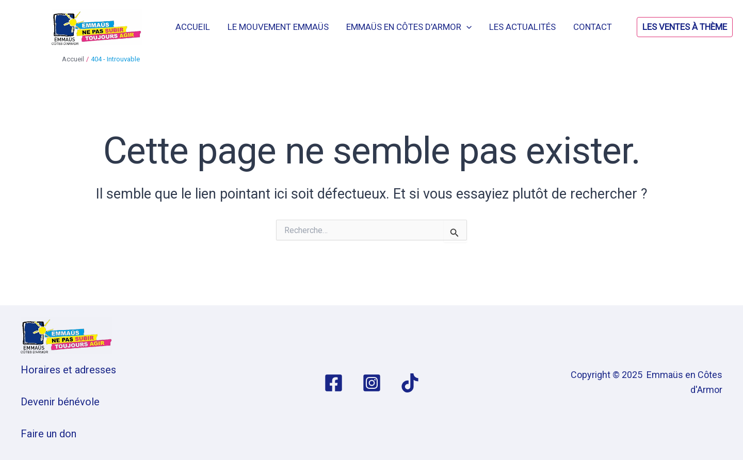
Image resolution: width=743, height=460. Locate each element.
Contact (592, 27)
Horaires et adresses (68, 370)
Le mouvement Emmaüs (278, 27)
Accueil (192, 27)
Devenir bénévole (60, 402)
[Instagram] (371, 382)
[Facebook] (333, 382)
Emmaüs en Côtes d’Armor (409, 26)
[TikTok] (409, 382)
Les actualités (522, 27)
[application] (466, 26)
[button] (659, 27)
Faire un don (48, 434)
